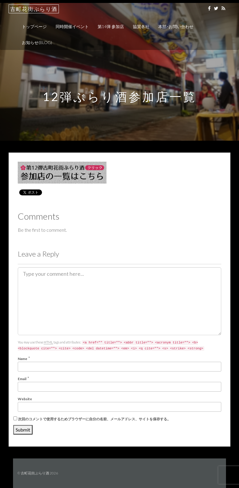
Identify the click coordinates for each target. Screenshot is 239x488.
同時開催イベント (72, 26)
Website (25, 399)
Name (22, 358)
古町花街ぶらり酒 (33, 9)
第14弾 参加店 (111, 26)
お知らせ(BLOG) (37, 42)
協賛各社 (141, 26)
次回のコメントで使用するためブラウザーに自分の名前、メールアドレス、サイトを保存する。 (94, 419)
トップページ (34, 26)
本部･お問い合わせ (175, 26)
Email (22, 379)
